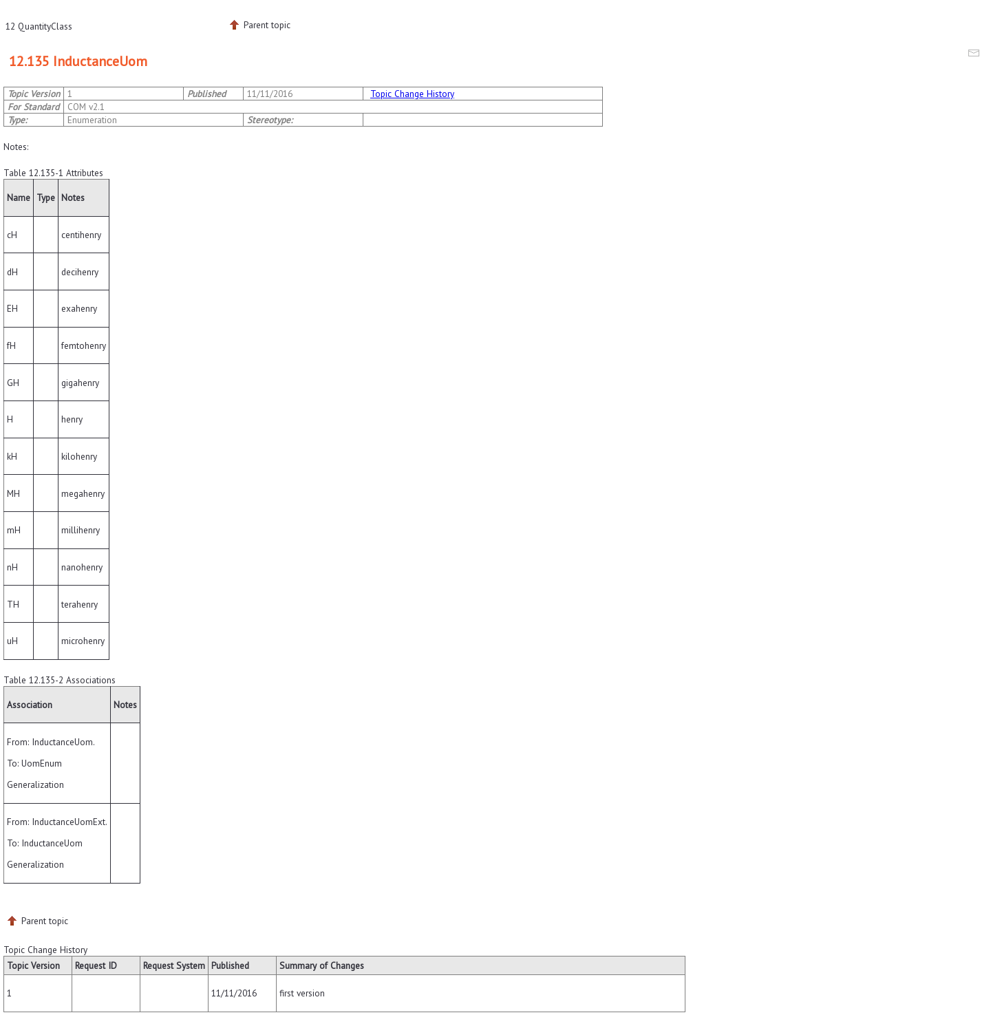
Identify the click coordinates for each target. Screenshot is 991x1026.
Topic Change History (412, 93)
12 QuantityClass (39, 26)
